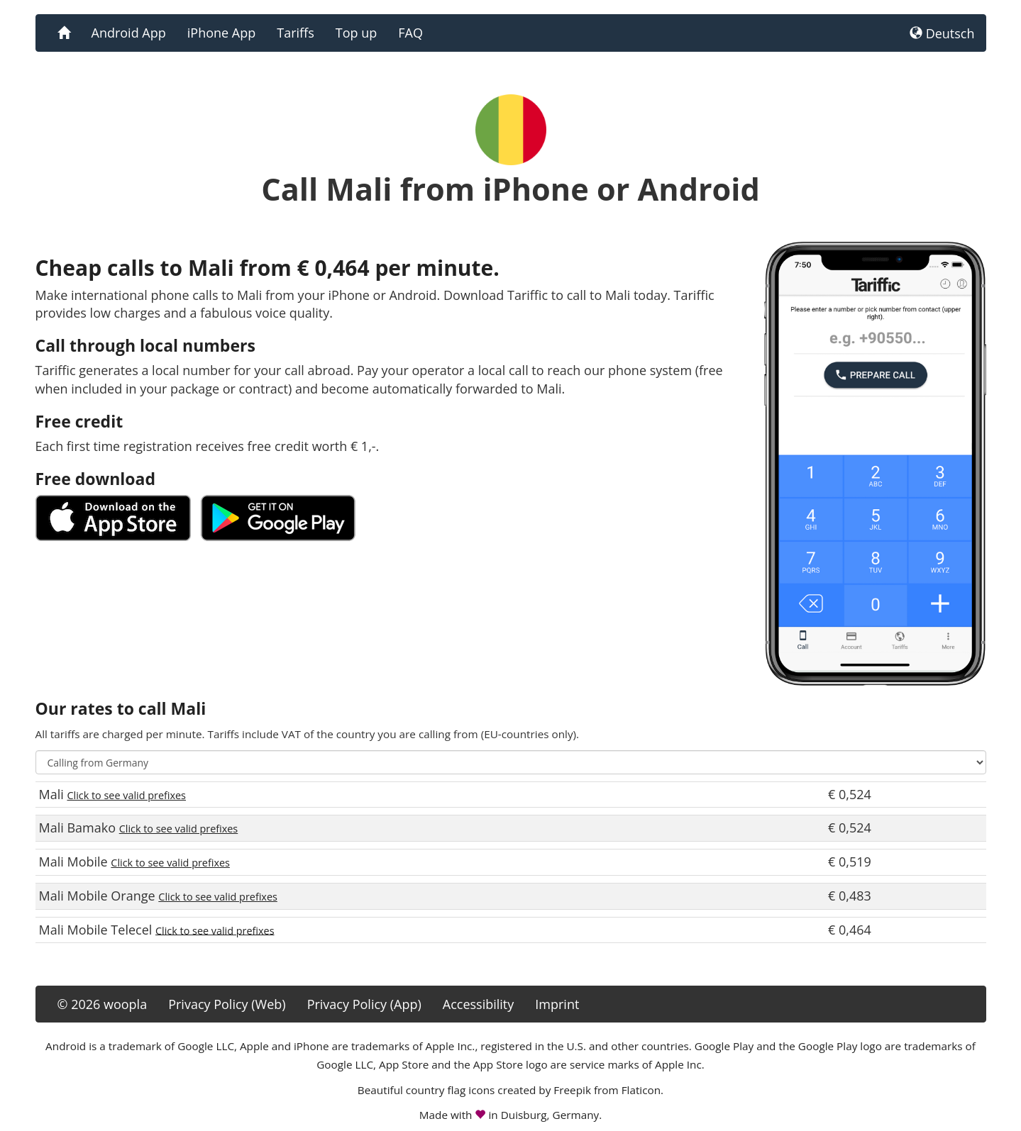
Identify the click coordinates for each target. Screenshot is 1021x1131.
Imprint (557, 1004)
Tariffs (295, 32)
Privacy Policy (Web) (226, 1004)
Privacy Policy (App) (364, 1004)
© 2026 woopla (102, 1004)
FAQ (410, 32)
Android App (129, 32)
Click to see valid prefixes (126, 795)
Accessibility (478, 1004)
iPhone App (221, 32)
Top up (356, 32)
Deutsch (942, 33)
